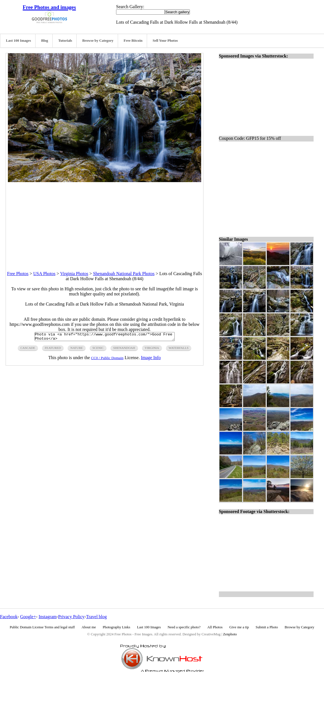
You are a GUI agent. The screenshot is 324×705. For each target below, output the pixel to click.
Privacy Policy (71, 616)
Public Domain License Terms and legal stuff (42, 627)
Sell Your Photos (165, 41)
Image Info (151, 359)
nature (76, 349)
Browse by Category (98, 41)
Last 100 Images (18, 41)
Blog (44, 41)
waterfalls (179, 349)
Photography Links (116, 627)
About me (89, 627)
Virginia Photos (74, 273)
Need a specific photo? (184, 627)
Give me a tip (239, 627)
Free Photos (17, 273)
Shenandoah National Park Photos (123, 273)
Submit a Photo (267, 627)
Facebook (8, 616)
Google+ (28, 616)
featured (53, 349)
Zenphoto (230, 634)
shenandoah (124, 349)
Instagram (48, 616)
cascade (28, 349)
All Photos (215, 627)
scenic (98, 349)
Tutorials (65, 41)
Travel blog (96, 616)
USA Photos (44, 273)
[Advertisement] (104, 221)
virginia (152, 349)
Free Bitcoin (133, 41)
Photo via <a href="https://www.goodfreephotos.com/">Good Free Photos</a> (104, 337)
